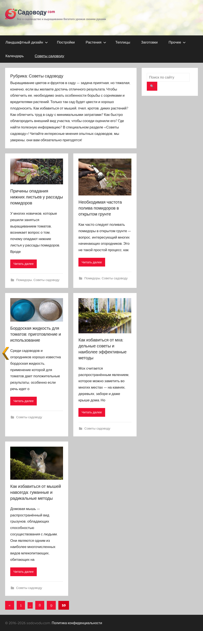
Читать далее (23, 264)
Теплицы (122, 42)
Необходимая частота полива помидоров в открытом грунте (100, 208)
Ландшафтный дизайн (27, 42)
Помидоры (24, 280)
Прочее (177, 42)
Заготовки (149, 42)
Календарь (15, 56)
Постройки (66, 42)
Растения (96, 42)
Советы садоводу (49, 56)
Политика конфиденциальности (77, 623)
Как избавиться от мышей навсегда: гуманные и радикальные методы (35, 492)
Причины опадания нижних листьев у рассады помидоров (36, 196)
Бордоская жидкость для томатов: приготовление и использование (35, 334)
